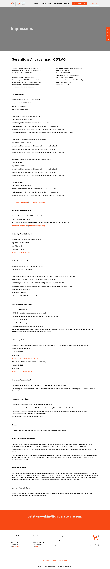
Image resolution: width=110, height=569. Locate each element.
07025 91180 (16, 547)
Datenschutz (46, 561)
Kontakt (66, 3)
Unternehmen (58, 3)
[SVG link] (18, 4)
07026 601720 (38, 547)
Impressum (54, 561)
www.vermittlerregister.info (20, 203)
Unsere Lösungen (59, 536)
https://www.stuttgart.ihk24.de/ (21, 253)
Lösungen (43, 3)
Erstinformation (63, 561)
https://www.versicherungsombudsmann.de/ (25, 359)
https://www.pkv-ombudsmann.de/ (22, 372)
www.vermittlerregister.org (37, 203)
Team (49, 3)
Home (36, 3)
